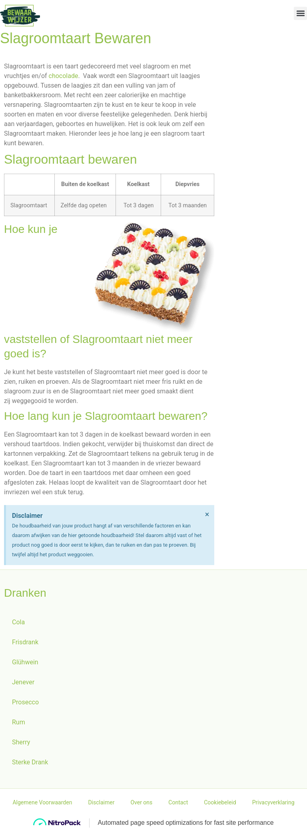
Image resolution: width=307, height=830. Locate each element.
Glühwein (25, 662)
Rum (18, 722)
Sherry (21, 742)
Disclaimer (101, 802)
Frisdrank (25, 642)
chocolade (63, 76)
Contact (178, 802)
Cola (18, 622)
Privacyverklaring (273, 802)
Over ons (141, 802)
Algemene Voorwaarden (42, 802)
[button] (300, 13)
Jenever (23, 682)
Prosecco (25, 702)
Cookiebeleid (220, 802)
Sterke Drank (30, 762)
